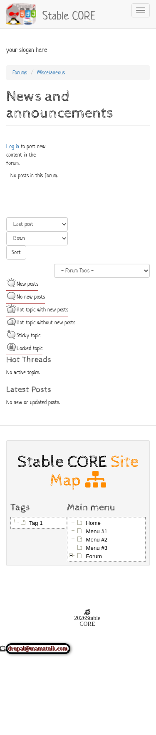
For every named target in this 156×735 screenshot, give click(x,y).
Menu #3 (96, 548)
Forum (94, 556)
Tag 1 (36, 523)
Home (93, 523)
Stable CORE (69, 14)
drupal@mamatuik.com (38, 649)
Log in (12, 146)
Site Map (94, 471)
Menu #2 (96, 540)
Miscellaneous (51, 72)
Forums (19, 72)
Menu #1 (96, 531)
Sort (16, 252)
